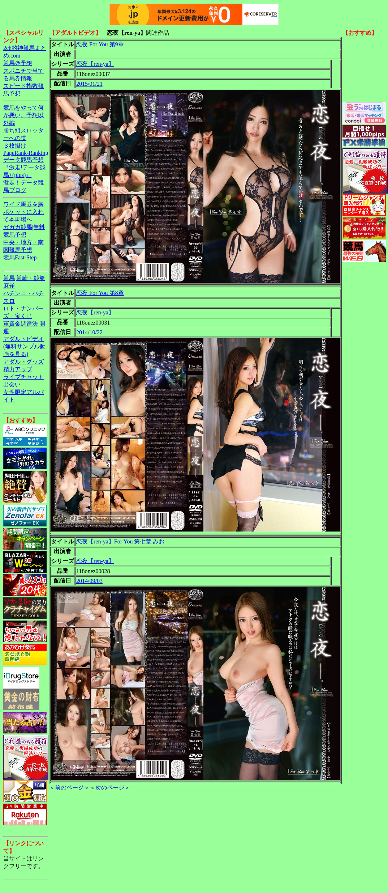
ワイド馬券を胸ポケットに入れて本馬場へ (23, 212)
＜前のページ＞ (69, 787)
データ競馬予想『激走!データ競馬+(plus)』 (24, 167)
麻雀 (9, 286)
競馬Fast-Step (19, 257)
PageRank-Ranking (25, 153)
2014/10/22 (89, 332)
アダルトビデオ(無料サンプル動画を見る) (24, 346)
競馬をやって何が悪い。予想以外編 (23, 115)
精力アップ (17, 369)
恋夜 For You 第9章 (100, 44)
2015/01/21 (89, 84)
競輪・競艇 (30, 278)
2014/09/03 (89, 581)
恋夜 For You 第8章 (100, 293)
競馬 (9, 278)
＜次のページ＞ (110, 787)
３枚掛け (14, 146)
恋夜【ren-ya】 (95, 64)
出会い (12, 384)
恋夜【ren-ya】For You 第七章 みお (120, 541)
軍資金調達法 (20, 324)
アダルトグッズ (23, 362)
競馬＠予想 (17, 63)
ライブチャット (23, 377)
